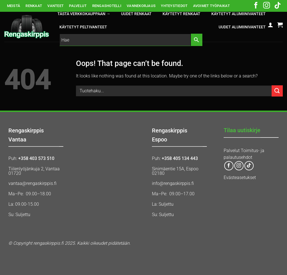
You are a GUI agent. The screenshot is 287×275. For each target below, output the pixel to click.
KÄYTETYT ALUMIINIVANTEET (238, 14)
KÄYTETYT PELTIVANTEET (83, 27)
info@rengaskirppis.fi (173, 183)
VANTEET (55, 6)
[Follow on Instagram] (266, 6)
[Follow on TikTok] (277, 6)
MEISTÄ (13, 6)
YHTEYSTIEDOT (174, 6)
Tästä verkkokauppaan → (83, 14)
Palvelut (232, 150)
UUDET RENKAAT (136, 14)
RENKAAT (34, 6)
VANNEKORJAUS (141, 6)
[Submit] (277, 90)
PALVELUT (78, 6)
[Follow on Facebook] (256, 6)
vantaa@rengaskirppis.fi (32, 183)
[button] (270, 25)
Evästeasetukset (240, 177)
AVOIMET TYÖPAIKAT (211, 6)
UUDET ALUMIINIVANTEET (242, 27)
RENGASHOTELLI (106, 6)
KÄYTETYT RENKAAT (181, 14)
